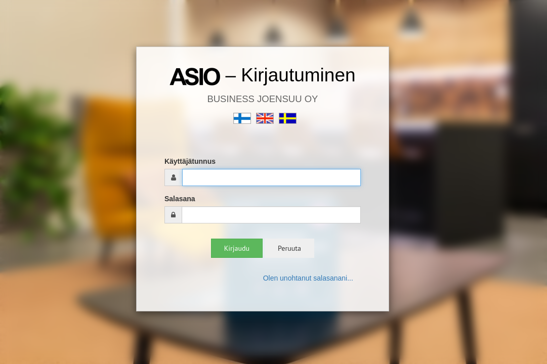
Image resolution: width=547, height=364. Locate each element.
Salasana (179, 199)
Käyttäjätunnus (190, 161)
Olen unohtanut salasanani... (308, 278)
